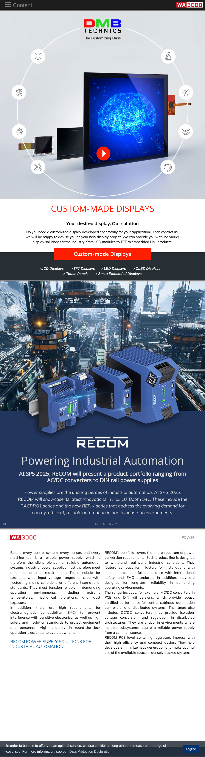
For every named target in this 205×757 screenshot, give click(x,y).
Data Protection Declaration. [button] (90, 751)
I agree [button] (191, 749)
